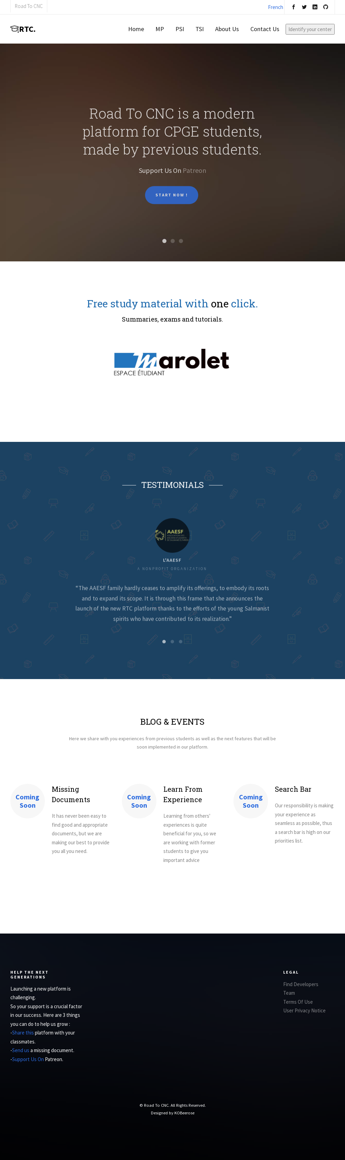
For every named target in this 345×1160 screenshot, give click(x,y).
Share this (23, 1032)
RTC (23, 29)
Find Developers (300, 984)
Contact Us (264, 29)
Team (289, 993)
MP (159, 29)
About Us (227, 29)
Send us (21, 1050)
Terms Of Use (298, 1002)
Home (136, 29)
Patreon (194, 175)
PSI (179, 29)
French (275, 7)
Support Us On (28, 1059)
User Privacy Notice (304, 1010)
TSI (199, 29)
